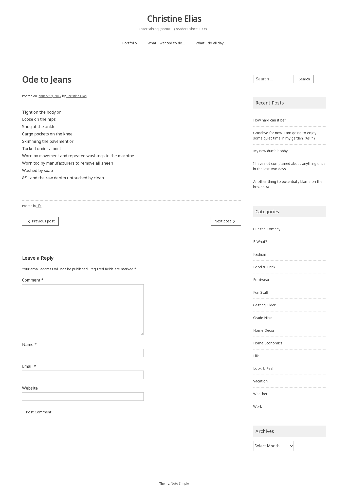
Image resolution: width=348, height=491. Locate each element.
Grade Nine (262, 317)
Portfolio (129, 43)
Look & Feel (263, 368)
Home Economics (267, 343)
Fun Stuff (260, 292)
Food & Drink (264, 267)
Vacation (260, 381)
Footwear (261, 279)
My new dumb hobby (270, 150)
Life (39, 206)
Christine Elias (174, 18)
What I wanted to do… (166, 43)
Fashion (259, 254)
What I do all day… (211, 43)
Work (257, 406)
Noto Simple (180, 483)
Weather (260, 393)
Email (29, 366)
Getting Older (264, 305)
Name (29, 344)
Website (30, 388)
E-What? (260, 241)
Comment (33, 280)
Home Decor (263, 330)
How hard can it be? (269, 120)
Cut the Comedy (266, 228)
